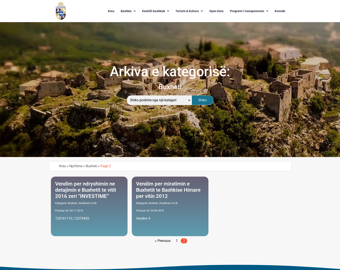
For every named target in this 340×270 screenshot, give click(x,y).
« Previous (163, 241)
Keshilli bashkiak (155, 11)
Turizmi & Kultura (189, 11)
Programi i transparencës (249, 11)
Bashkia (128, 11)
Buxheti (91, 166)
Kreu (111, 11)
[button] (128, 11)
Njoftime (75, 166)
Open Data (216, 11)
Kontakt (280, 11)
